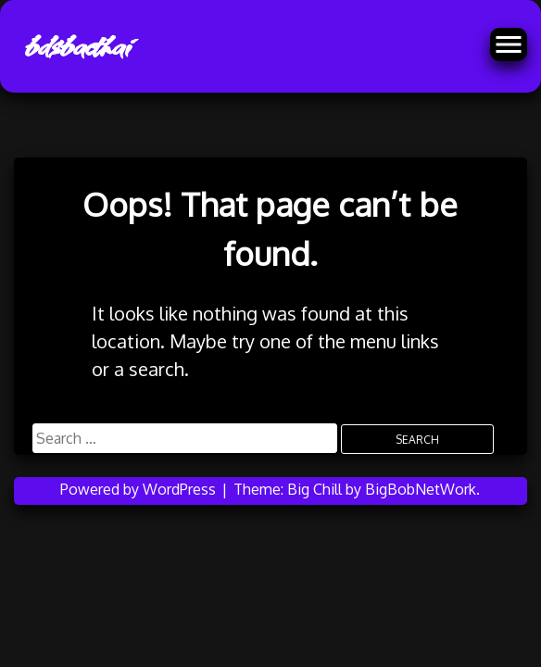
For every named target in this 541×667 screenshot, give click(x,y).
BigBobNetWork (420, 489)
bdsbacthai (76, 46)
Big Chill (314, 489)
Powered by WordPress (140, 489)
